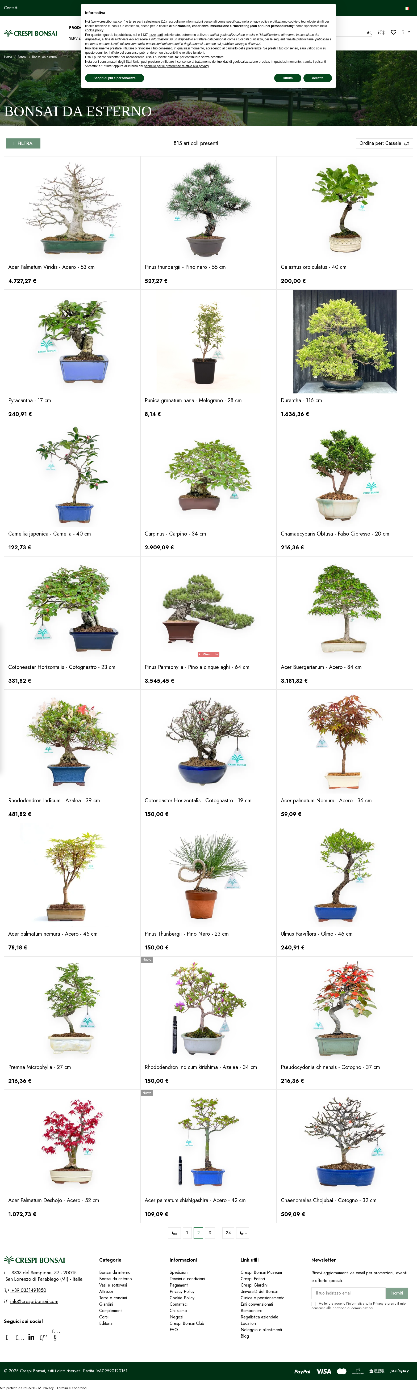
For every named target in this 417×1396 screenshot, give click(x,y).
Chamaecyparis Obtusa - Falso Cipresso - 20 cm (335, 534)
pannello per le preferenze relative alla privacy (176, 66)
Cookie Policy (182, 1298)
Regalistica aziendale (259, 1317)
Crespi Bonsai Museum (261, 1272)
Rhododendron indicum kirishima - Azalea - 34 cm (201, 1067)
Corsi (104, 1317)
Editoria (105, 1323)
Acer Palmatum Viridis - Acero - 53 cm (51, 267)
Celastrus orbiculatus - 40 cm (314, 267)
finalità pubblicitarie (300, 39)
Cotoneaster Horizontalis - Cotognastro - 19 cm (198, 800)
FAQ (174, 1330)
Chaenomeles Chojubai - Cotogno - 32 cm (329, 1200)
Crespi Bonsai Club (187, 1323)
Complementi (110, 1311)
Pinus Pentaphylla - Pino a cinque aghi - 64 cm (197, 667)
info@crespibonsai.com (34, 1301)
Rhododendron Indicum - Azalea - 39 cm (54, 800)
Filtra (25, 143)
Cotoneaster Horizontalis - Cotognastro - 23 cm (61, 667)
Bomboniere (251, 1311)
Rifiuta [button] (288, 78)
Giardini (106, 1304)
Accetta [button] (317, 78)
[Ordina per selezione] (384, 143)
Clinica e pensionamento (263, 1298)
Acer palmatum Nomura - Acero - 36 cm (326, 800)
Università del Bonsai (259, 1291)
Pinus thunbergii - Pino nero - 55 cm (185, 267)
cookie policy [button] (94, 30)
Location (248, 1323)
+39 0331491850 (28, 1290)
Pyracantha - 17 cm (29, 400)
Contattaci (178, 1304)
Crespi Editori (253, 1279)
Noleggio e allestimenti (261, 1330)
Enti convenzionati (257, 1304)
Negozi (176, 1317)
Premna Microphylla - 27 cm (39, 1067)
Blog (245, 1336)
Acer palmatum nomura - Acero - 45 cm (53, 934)
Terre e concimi (113, 1298)
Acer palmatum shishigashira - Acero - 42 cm (195, 1200)
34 (228, 1233)
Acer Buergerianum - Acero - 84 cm (321, 667)
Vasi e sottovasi (113, 1285)
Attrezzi (106, 1291)
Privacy (378, 1303)
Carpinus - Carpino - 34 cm (175, 534)
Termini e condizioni (187, 1279)
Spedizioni (179, 1272)
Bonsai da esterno (115, 1279)
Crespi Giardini (254, 1285)
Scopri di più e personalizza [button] (115, 78)
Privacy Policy (182, 1291)
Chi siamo (178, 1311)
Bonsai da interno (115, 1272)
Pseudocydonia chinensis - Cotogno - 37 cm (330, 1067)
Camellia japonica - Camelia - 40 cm (49, 534)
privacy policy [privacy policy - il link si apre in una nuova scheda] (259, 21)
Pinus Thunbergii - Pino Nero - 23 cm (187, 934)
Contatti (11, 8)
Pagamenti (179, 1285)
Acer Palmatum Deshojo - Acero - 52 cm (53, 1200)
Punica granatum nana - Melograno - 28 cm (193, 400)
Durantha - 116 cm (301, 400)
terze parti (156, 35)
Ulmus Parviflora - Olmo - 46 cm (317, 934)
